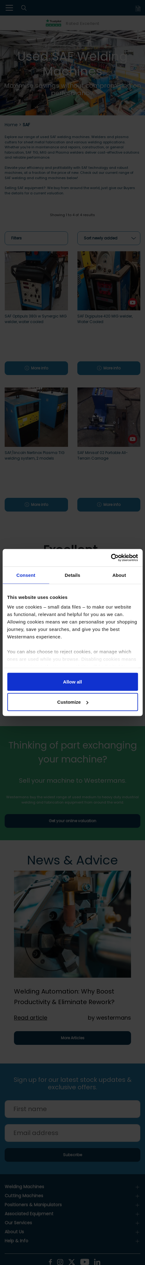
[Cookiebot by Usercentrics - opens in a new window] (111, 558)
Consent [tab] (25, 574)
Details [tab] (72, 574)
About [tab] (119, 574)
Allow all (72, 681)
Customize (72, 702)
